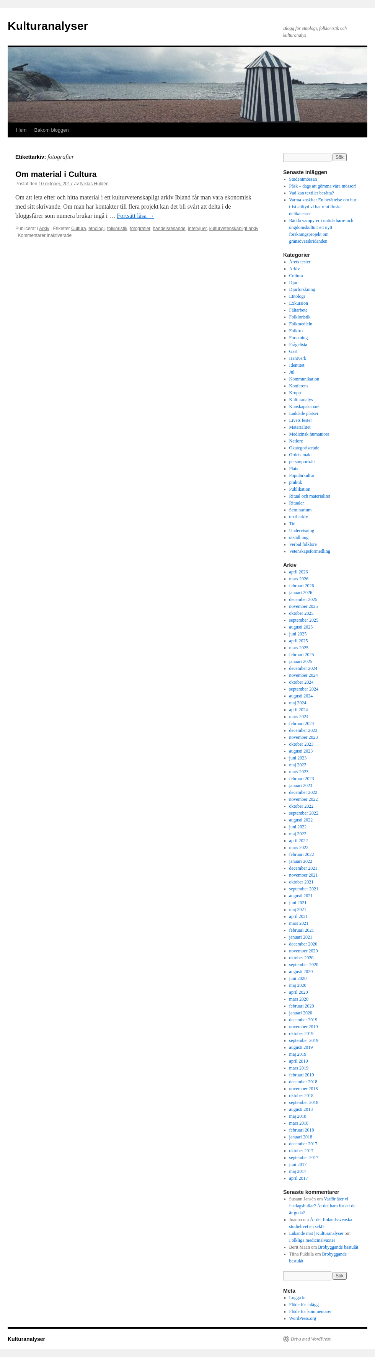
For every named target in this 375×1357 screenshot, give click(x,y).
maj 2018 (298, 1116)
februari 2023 (301, 778)
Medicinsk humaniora (309, 434)
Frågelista (298, 344)
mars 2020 (298, 999)
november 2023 (303, 737)
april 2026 (298, 572)
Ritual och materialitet (309, 496)
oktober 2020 (301, 957)
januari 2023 (300, 785)
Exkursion (298, 303)
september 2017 (303, 1157)
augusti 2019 (301, 1047)
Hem (21, 130)
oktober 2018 (301, 1095)
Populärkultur (302, 475)
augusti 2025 (301, 627)
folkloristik (117, 228)
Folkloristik (300, 317)
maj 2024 (298, 702)
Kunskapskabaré (304, 406)
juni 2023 (298, 758)
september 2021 (303, 889)
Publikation (299, 489)
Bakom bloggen (51, 130)
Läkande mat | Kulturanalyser (316, 1233)
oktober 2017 (301, 1150)
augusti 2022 (301, 820)
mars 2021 (298, 923)
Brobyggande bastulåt (338, 1247)
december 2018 (303, 1081)
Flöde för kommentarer (310, 1311)
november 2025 (303, 606)
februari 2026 (301, 585)
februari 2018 (301, 1130)
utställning (299, 537)
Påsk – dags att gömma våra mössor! (323, 186)
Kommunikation (304, 379)
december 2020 (303, 944)
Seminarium (300, 510)
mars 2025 (298, 647)
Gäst (293, 351)
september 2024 (303, 689)
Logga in (297, 1297)
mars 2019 (298, 1068)
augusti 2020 (301, 971)
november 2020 (303, 951)
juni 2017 (298, 1164)
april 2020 (298, 992)
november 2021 (303, 875)
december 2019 (303, 1019)
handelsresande (169, 228)
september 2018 (303, 1102)
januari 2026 (300, 592)
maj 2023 (298, 764)
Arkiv (44, 228)
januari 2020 (300, 1013)
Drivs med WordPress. (311, 1339)
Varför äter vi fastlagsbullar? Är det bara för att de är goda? (322, 1205)
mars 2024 (298, 716)
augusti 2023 (301, 751)
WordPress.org (302, 1318)
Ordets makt (300, 454)
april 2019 (298, 1061)
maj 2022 (298, 833)
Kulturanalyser (48, 26)
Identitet (297, 365)
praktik (295, 482)
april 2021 (298, 916)
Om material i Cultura (55, 174)
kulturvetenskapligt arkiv (233, 228)
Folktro (296, 330)
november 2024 (303, 675)
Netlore (296, 441)
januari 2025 (300, 661)
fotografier (140, 228)
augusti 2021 (301, 895)
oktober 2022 (301, 806)
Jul (292, 372)
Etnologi (297, 296)
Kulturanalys (301, 399)
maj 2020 (298, 985)
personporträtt (302, 461)
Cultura (78, 228)
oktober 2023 (301, 744)
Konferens (298, 386)
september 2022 (303, 813)
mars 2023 (298, 771)
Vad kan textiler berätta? (311, 193)
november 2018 (303, 1088)
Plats (293, 468)
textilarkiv (298, 516)
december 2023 (303, 730)
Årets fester (300, 262)
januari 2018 (300, 1137)
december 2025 (303, 599)
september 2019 (303, 1040)
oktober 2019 (301, 1033)
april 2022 (298, 840)
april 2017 (298, 1178)
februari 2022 (301, 854)
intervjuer (197, 228)
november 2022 (303, 799)
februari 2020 (301, 1006)
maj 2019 (298, 1054)
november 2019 (303, 1026)
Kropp (295, 392)
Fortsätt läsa (135, 215)
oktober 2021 (301, 882)
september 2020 (303, 964)
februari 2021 (301, 930)
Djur (293, 282)
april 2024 (298, 709)
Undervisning (301, 530)
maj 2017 (298, 1171)
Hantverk (298, 358)
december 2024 (303, 668)
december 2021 (303, 868)
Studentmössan (303, 179)
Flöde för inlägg (304, 1304)
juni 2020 (298, 978)
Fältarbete (298, 310)
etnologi (96, 228)
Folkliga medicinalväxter (312, 1240)
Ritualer (296, 503)
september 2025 (303, 620)
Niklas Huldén (94, 183)
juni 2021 (298, 902)
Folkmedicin (301, 324)
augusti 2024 (301, 696)
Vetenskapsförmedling (309, 551)
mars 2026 (298, 578)
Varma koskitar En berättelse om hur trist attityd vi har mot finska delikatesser (323, 206)
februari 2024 (301, 723)
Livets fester (300, 420)
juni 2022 (298, 827)
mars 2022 (298, 847)
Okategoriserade (304, 448)
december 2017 (303, 1143)
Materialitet (300, 427)
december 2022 (303, 792)
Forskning (298, 337)
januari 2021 (300, 937)
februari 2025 (301, 654)
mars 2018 (298, 1123)
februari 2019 (301, 1075)
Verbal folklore (303, 544)
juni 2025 (298, 634)
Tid (292, 523)
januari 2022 (300, 861)
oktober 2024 (301, 682)
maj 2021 (298, 909)
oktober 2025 (301, 613)
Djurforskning (302, 289)
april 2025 (298, 640)
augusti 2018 (301, 1109)
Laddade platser (303, 413)
